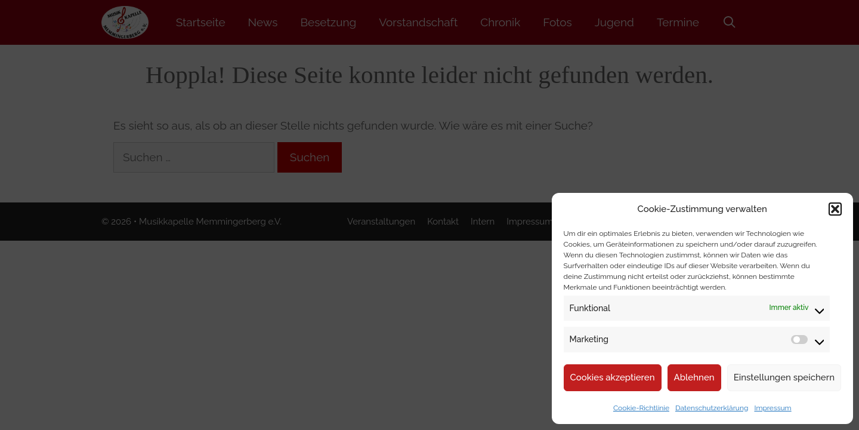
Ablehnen (694, 377)
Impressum (772, 408)
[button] (835, 209)
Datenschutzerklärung (711, 408)
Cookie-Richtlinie (641, 408)
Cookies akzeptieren (612, 377)
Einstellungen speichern (784, 377)
